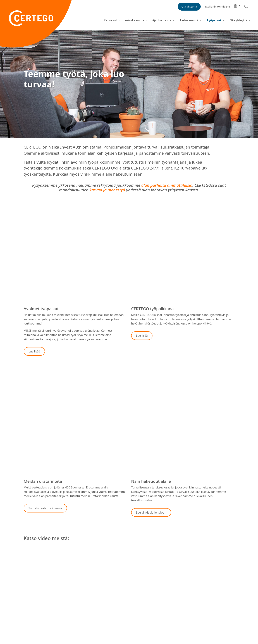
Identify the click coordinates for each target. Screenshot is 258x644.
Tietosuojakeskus (142, 599)
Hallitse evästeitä (145, 608)
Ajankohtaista (161, 20)
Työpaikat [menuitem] (30, 616)
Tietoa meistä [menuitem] (33, 612)
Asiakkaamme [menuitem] (33, 603)
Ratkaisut (110, 20)
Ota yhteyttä (238, 20)
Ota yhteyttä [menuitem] (32, 620)
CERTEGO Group (35, 625)
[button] (237, 6)
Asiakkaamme (134, 20)
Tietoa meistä (189, 20)
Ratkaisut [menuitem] (30, 599)
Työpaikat (214, 20)
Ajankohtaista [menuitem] (33, 607)
